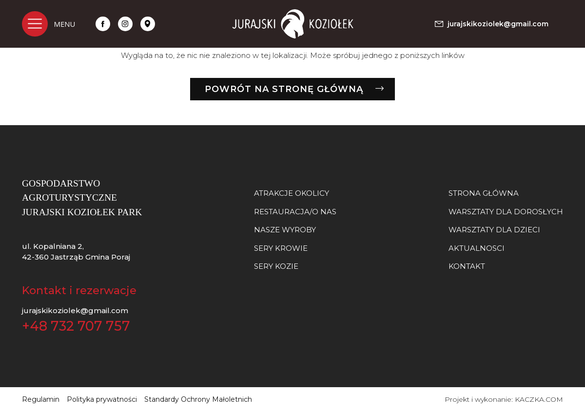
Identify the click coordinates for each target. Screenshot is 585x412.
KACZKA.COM (539, 399)
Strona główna (483, 193)
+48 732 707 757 (76, 326)
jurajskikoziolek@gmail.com (75, 310)
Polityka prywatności (102, 399)
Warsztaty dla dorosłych (505, 211)
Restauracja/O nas (295, 211)
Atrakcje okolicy (291, 193)
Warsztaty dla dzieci (494, 229)
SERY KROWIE (281, 248)
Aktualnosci (476, 248)
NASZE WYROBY (285, 229)
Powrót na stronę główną (284, 89)
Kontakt (466, 266)
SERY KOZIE (276, 266)
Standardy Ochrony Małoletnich (198, 399)
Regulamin (40, 399)
